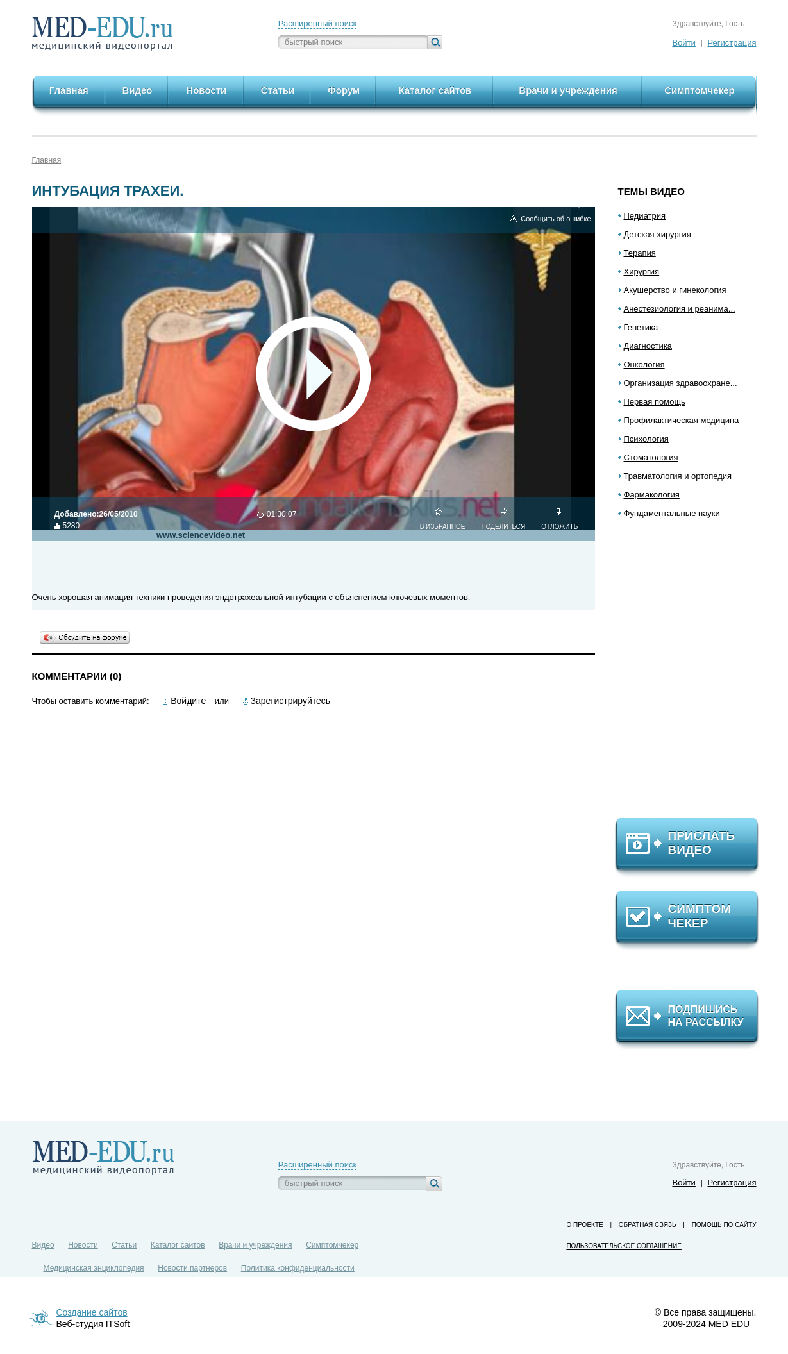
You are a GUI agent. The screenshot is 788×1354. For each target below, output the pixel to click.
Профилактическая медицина (681, 420)
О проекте (584, 1224)
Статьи (124, 1245)
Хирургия (642, 271)
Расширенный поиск (317, 23)
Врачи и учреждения (255, 1245)
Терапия (640, 253)
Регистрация (732, 42)
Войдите (188, 701)
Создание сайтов (92, 1312)
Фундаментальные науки (672, 513)
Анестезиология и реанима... (679, 308)
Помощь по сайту (724, 1224)
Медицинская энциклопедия (94, 1268)
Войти (683, 42)
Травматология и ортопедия (678, 476)
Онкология (644, 364)
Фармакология (652, 494)
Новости (82, 1245)
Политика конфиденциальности (298, 1268)
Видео (43, 1245)
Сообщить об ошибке (556, 219)
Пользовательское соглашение (623, 1246)
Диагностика (648, 346)
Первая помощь (654, 401)
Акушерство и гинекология (675, 290)
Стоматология (651, 457)
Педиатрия (645, 216)
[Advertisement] (692, 674)
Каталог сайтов (178, 1245)
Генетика (641, 327)
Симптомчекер (332, 1245)
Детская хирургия (657, 234)
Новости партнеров (192, 1268)
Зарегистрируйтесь (291, 701)
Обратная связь (647, 1224)
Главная (47, 160)
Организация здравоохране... (680, 383)
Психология (646, 439)
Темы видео (651, 191)
